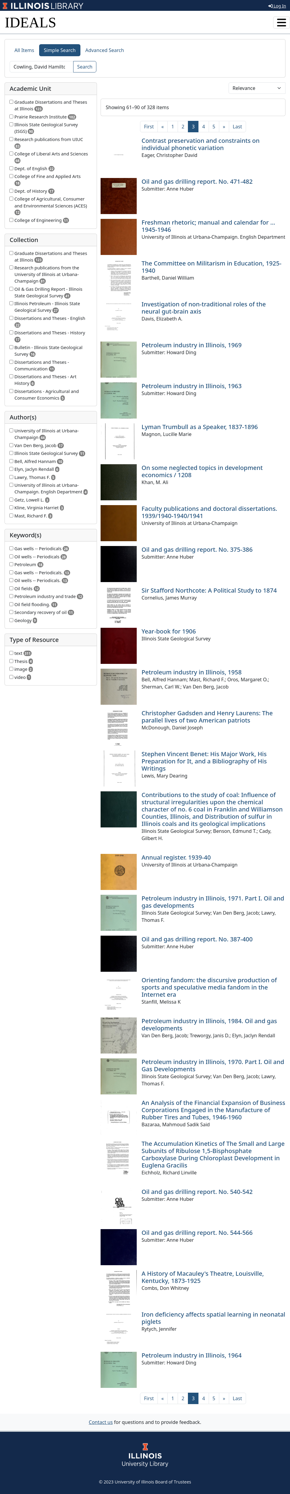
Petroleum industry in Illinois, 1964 (192, 1355)
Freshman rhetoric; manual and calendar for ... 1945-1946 (208, 226)
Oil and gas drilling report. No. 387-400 (197, 939)
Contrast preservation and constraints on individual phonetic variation (201, 144)
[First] (148, 126)
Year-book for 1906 (169, 631)
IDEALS (30, 22)
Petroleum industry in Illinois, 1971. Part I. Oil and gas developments (213, 902)
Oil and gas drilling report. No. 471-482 (197, 181)
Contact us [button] (101, 1422)
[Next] (224, 126)
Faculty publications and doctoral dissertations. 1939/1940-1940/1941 (209, 512)
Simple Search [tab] (60, 50)
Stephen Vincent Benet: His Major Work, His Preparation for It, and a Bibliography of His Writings (204, 761)
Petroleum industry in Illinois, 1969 (192, 345)
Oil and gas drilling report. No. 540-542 (197, 1192)
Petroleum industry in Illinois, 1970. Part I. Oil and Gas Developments (213, 1065)
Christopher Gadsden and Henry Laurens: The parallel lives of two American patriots (207, 716)
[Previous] (162, 126)
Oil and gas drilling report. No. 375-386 (197, 549)
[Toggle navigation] (281, 23)
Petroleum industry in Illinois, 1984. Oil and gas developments (209, 1024)
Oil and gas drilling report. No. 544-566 (197, 1233)
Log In (277, 6)
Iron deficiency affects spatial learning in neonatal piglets (213, 1318)
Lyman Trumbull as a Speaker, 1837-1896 (200, 427)
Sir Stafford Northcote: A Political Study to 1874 (209, 590)
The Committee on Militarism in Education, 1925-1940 (212, 267)
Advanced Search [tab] (104, 50)
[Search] (41, 66)
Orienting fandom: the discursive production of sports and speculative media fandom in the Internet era (209, 987)
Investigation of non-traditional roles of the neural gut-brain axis (204, 307)
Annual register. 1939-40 (176, 857)
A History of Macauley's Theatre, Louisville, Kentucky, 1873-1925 (203, 1277)
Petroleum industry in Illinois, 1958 (192, 672)
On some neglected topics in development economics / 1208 (202, 471)
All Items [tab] (24, 50)
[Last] (237, 126)
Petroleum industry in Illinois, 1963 (192, 386)
